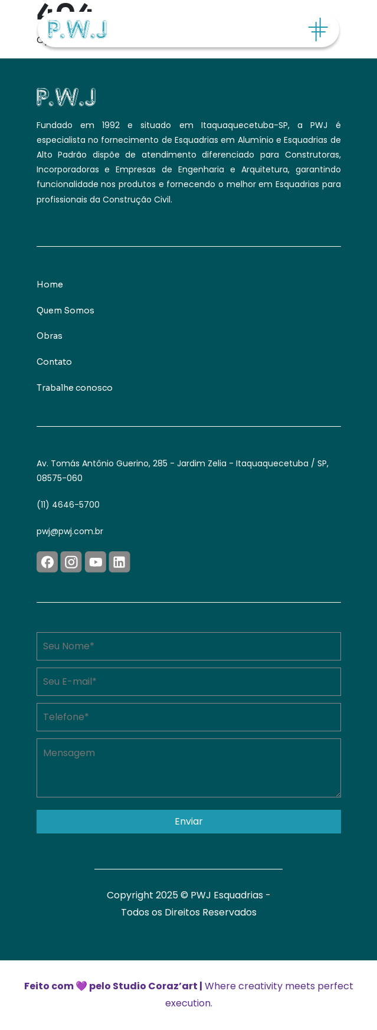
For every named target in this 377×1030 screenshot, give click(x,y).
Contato (54, 362)
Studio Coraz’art (155, 986)
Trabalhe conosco (75, 387)
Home (50, 284)
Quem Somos (65, 310)
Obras (50, 336)
